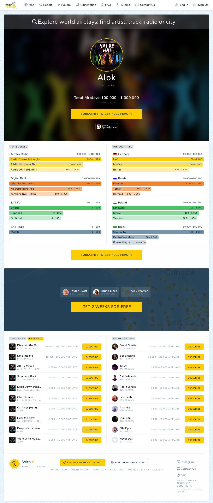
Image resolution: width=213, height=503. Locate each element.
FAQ (106, 5)
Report (45, 5)
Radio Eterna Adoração (25, 159)
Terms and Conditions (184, 484)
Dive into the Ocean (29, 345)
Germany (124, 154)
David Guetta (128, 345)
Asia (64, 470)
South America (128, 470)
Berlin (117, 170)
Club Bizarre (25, 397)
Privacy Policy (186, 480)
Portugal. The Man (22, 348)
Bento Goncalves (124, 237)
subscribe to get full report (106, 114)
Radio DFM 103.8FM (24, 170)
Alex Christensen (28, 400)
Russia (122, 178)
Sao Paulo (119, 232)
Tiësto (124, 366)
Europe (54, 470)
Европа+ (16, 213)
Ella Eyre (32, 390)
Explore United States (127, 462)
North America (80, 470)
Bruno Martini (30, 421)
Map (29, 5)
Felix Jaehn (126, 397)
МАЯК (15, 232)
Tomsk (117, 189)
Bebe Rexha (127, 356)
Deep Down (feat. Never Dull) (34, 387)
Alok (30, 348)
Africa (145, 470)
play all (35, 338)
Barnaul (118, 194)
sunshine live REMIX (23, 194)
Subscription (86, 5)
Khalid (21, 359)
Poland (122, 203)
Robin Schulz (128, 387)
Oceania (158, 470)
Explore (64, 5)
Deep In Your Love (28, 428)
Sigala (39, 369)
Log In (181, 5)
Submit (123, 5)
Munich (117, 164)
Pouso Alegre (121, 242)
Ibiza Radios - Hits (22, 183)
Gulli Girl (16, 218)
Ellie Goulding (29, 369)
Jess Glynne (33, 380)
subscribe (92, 346)
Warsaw (118, 218)
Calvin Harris (128, 376)
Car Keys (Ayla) (27, 408)
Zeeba (37, 348)
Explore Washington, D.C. (82, 462)
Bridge (15, 208)
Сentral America (104, 470)
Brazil (122, 227)
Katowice (119, 208)
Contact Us (145, 5)
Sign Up (200, 5)
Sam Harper (35, 400)
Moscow (118, 183)
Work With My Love (29, 439)
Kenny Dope (20, 390)
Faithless (19, 400)
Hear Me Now (26, 418)
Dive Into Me (25, 356)
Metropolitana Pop (22, 189)
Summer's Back (26, 376)
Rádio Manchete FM (23, 164)
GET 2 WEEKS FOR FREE (106, 306)
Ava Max (125, 408)
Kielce (117, 213)
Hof (115, 159)
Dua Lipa (125, 418)
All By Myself (25, 366)
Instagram (186, 462)
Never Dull (38, 390)
